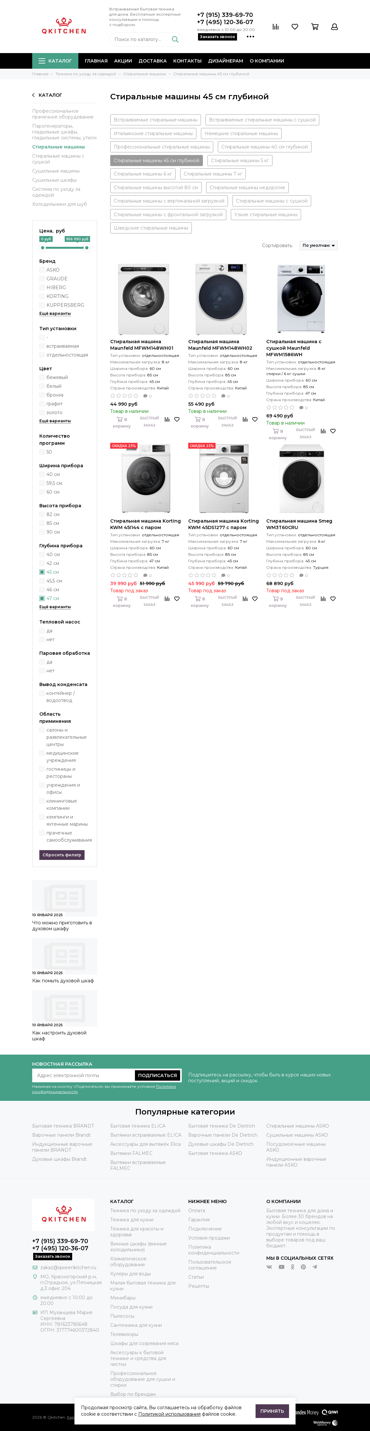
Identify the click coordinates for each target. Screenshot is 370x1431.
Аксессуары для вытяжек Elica (145, 1144)
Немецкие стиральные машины (241, 133)
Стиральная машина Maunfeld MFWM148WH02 (220, 345)
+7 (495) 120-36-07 (225, 22)
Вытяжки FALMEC (131, 1153)
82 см (52, 514)
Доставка (153, 61)
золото (54, 412)
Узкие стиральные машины (265, 214)
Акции (123, 61)
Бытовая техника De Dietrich (221, 1126)
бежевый (57, 377)
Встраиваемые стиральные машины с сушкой (262, 120)
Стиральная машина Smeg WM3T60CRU (299, 524)
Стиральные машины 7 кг (213, 174)
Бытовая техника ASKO (215, 1153)
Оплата (196, 1211)
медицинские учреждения (62, 756)
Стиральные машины (58, 147)
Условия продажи (209, 1238)
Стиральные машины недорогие (247, 187)
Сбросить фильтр (62, 854)
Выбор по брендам (133, 1394)
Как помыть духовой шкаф (63, 981)
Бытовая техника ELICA (137, 1126)
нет (50, 639)
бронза (54, 395)
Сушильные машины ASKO (297, 1135)
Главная (96, 61)
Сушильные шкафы (54, 180)
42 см (52, 563)
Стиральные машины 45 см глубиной (156, 160)
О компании (267, 61)
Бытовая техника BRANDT (63, 1126)
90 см (53, 532)
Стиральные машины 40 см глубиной (264, 147)
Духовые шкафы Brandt (59, 1159)
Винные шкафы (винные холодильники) (138, 1247)
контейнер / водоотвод (60, 696)
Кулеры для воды (130, 1274)
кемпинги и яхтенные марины (67, 820)
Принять (272, 1411)
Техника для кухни (131, 1220)
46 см (52, 590)
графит (54, 404)
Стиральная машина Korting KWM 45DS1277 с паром (223, 524)
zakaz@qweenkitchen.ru (68, 1267)
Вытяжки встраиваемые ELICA (145, 1135)
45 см (52, 572)
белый (53, 386)
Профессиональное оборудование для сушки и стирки (142, 1379)
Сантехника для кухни (136, 1325)
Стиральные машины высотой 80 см (156, 187)
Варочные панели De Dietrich (223, 1135)
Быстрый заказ (149, 422)
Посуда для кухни (131, 1307)
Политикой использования (169, 1414)
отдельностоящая (67, 355)
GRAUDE (57, 279)
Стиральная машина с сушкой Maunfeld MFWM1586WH (294, 348)
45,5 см (54, 581)
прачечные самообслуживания (69, 836)
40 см (53, 474)
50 (49, 452)
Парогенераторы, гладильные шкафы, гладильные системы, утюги (64, 132)
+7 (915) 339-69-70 (225, 15)
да (49, 631)
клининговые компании (61, 804)
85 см (52, 523)
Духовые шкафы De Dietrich (221, 1144)
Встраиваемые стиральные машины (155, 120)
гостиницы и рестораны (60, 772)
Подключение (205, 1229)
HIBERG (56, 287)
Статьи (196, 1277)
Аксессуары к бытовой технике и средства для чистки (138, 1358)
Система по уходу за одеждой (56, 192)
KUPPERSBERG (65, 305)
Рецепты (198, 1286)
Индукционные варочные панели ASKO (296, 1162)
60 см (52, 492)
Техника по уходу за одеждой (145, 1211)
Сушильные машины (56, 171)
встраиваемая (62, 346)
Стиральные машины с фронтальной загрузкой (168, 214)
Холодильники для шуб (59, 204)
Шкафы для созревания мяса (144, 1343)
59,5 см (54, 483)
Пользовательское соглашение (209, 1265)
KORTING (57, 296)
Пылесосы (122, 1316)
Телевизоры (124, 1334)
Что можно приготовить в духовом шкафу (62, 926)
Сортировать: (277, 245)
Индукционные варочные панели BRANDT (62, 1147)
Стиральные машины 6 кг (143, 174)
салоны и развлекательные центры (66, 737)
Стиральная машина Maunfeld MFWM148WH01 (141, 345)
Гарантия (199, 1220)
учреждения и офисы (63, 788)
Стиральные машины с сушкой (58, 159)
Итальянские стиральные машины (153, 133)
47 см (52, 598)
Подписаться (157, 1075)
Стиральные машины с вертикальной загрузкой (169, 201)
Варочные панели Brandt (61, 1135)
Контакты (187, 61)
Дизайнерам (225, 61)
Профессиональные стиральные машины (162, 147)
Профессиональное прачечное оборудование (63, 114)
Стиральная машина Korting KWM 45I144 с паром (145, 524)
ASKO (52, 270)
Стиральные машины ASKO (297, 1126)
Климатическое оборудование (128, 1262)
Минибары (123, 1298)
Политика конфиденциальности (213, 1250)
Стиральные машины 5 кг (240, 160)
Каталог (55, 61)
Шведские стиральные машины (151, 228)
